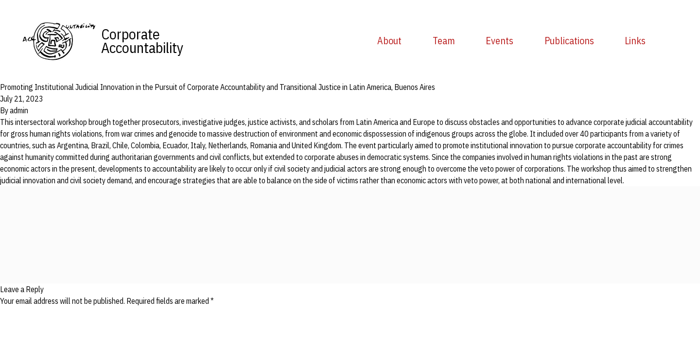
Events (499, 40)
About (389, 40)
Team (444, 40)
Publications (569, 40)
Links (635, 40)
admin (19, 110)
